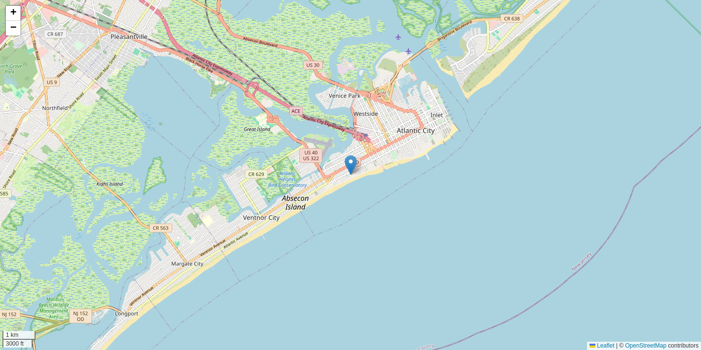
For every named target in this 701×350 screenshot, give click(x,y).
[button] (351, 165)
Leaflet (602, 345)
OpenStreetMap (645, 345)
